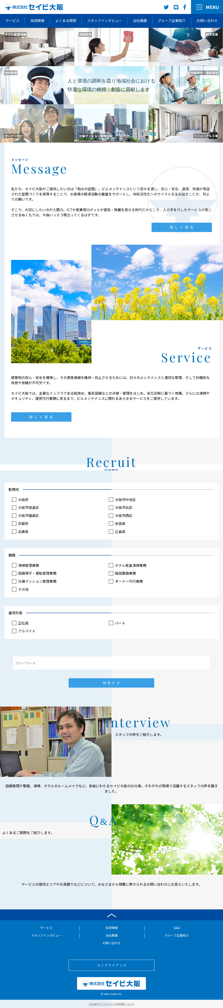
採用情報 (37, 20)
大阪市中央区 (125, 500)
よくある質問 (65, 20)
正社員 (28, 623)
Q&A (177, 928)
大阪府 (28, 500)
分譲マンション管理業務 (41, 580)
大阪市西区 (123, 515)
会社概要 (140, 20)
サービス (12, 20)
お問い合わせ (207, 20)
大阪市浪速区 (32, 507)
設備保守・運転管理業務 (41, 573)
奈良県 (120, 522)
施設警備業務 (125, 573)
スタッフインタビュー (104, 20)
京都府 (28, 522)
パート (120, 623)
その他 (28, 588)
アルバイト (31, 630)
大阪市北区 (123, 507)
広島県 (120, 530)
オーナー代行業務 (128, 580)
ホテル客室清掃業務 (130, 565)
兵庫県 (28, 530)
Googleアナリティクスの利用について (111, 1004)
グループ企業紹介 (172, 20)
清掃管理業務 (32, 565)
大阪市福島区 (32, 515)
